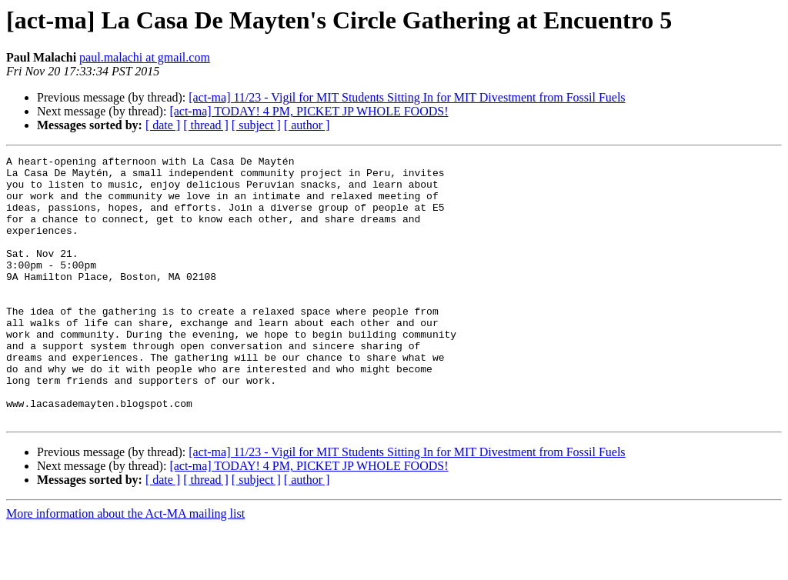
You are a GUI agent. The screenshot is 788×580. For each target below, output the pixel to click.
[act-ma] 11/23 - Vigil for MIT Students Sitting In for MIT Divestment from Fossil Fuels (407, 97)
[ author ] (307, 125)
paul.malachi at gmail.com (144, 57)
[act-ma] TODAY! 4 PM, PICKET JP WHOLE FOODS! (308, 111)
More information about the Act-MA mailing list (125, 566)
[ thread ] (206, 125)
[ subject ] (256, 125)
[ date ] (162, 125)
